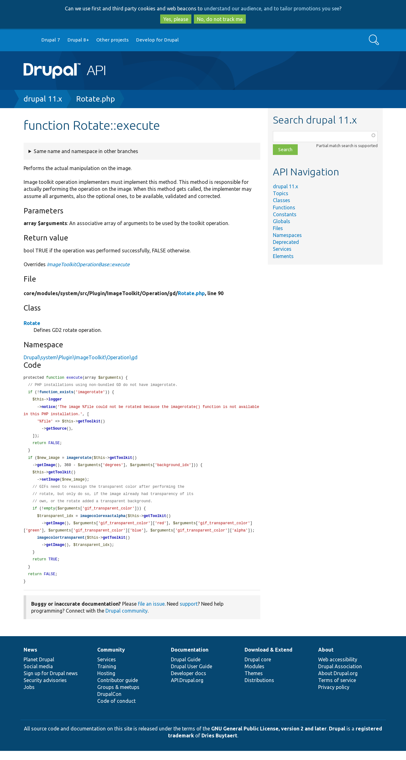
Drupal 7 (50, 39)
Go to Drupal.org (30, 40)
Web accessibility (337, 668)
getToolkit (89, 423)
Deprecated (286, 242)
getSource (56, 431)
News (30, 659)
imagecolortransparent (61, 545)
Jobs (29, 696)
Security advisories (45, 689)
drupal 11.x (43, 99)
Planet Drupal (39, 668)
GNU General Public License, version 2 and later (269, 738)
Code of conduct (116, 710)
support (189, 613)
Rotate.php (95, 99)
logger (55, 400)
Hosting (106, 682)
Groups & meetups (118, 696)
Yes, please (175, 19)
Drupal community (126, 620)
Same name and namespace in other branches (86, 151)
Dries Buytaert (219, 744)
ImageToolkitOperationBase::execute (88, 264)
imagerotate (78, 461)
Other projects (112, 39)
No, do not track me (220, 19)
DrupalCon (109, 703)
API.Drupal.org (187, 689)
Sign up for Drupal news (51, 682)
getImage (46, 469)
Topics (280, 193)
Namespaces (287, 235)
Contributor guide (117, 689)
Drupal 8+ (78, 39)
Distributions (259, 689)
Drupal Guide (185, 668)
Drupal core (258, 668)
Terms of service (337, 689)
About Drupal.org (338, 682)
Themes (254, 682)
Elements (283, 256)
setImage (51, 484)
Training (106, 675)
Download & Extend (268, 659)
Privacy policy (333, 696)
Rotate (32, 323)
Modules (254, 675)
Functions (284, 207)
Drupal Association (340, 675)
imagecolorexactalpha (103, 522)
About (326, 659)
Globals (281, 221)
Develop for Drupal (157, 39)
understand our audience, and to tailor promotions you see (271, 8)
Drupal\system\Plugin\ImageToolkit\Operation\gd (81, 357)
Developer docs (188, 682)
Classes (281, 200)
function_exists (56, 393)
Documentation (189, 659)
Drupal (337, 738)
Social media (38, 675)
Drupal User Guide (191, 675)
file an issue (151, 613)
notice (48, 408)
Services (282, 249)
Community (111, 659)
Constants (284, 214)
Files (278, 228)
